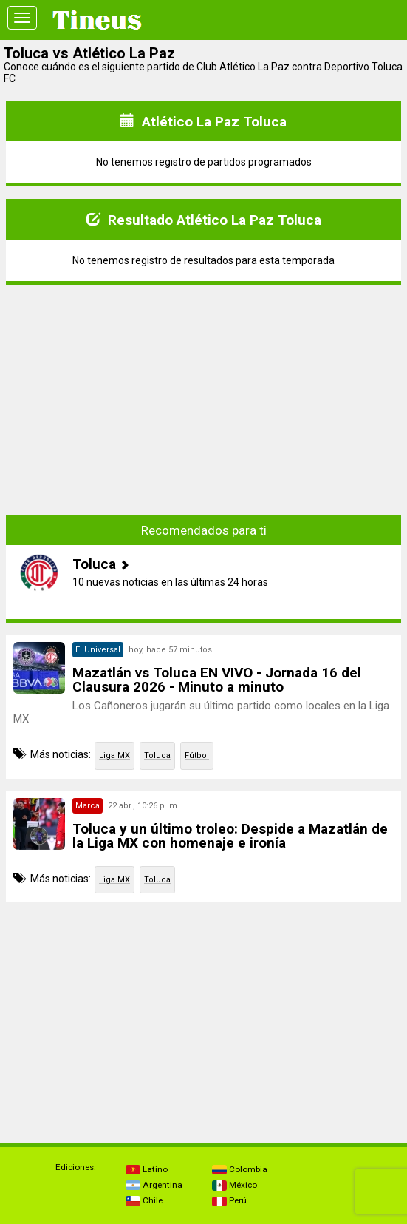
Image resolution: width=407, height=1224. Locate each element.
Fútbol (197, 755)
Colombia (239, 1169)
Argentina (154, 1185)
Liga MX (114, 755)
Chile (144, 1200)
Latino (147, 1169)
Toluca (157, 755)
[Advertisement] (204, 389)
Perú (229, 1200)
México (234, 1185)
